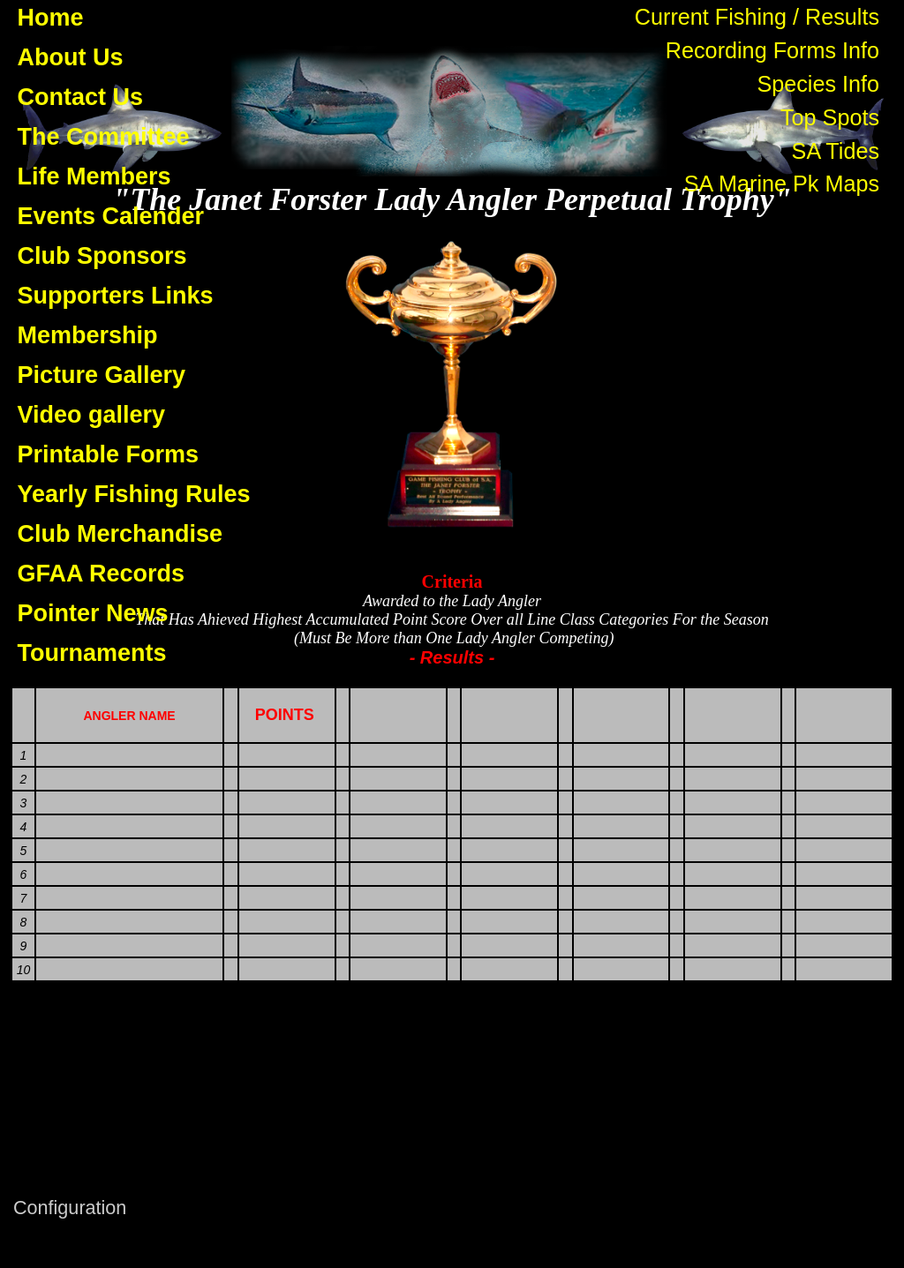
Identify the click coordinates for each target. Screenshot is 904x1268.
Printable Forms (109, 454)
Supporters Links (116, 295)
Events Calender (111, 216)
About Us (71, 57)
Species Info (818, 83)
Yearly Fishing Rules (134, 494)
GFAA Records (101, 573)
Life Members (94, 176)
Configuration (69, 1208)
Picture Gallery (102, 375)
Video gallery (92, 414)
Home (51, 17)
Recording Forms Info (772, 50)
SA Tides (835, 151)
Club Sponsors (102, 256)
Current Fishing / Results (757, 16)
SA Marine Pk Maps (781, 183)
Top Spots (829, 117)
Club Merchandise (120, 534)
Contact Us (81, 97)
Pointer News (93, 613)
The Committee (104, 137)
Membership (88, 335)
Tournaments (92, 653)
